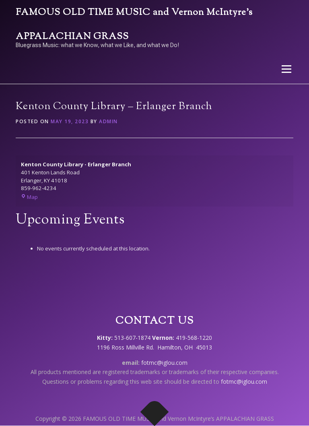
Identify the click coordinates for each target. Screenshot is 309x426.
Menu (286, 68)
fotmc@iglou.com (164, 362)
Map (29, 197)
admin (108, 121)
